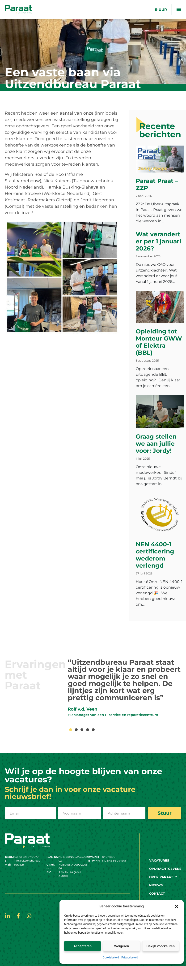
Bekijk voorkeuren (160, 946)
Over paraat (163, 877)
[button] (176, 906)
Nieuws (156, 885)
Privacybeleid (129, 957)
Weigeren (121, 946)
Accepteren (82, 946)
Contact (157, 893)
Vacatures (159, 860)
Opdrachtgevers (165, 869)
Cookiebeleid (111, 957)
